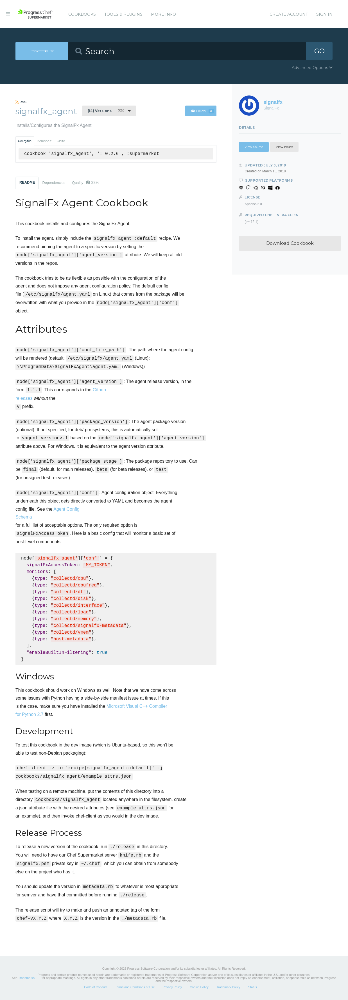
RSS (20, 102)
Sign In (324, 14)
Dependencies (53, 183)
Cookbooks (82, 14)
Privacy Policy (172, 987)
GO (319, 51)
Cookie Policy (199, 987)
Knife (61, 141)
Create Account (289, 14)
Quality (85, 182)
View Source (254, 147)
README (27, 182)
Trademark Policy (228, 987)
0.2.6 (106, 110)
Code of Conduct (95, 987)
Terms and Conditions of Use (135, 987)
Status (252, 987)
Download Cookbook (290, 243)
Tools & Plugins (123, 14)
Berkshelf (44, 141)
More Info (163, 14)
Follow (202, 110)
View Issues (284, 147)
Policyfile (24, 141)
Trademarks (26, 978)
